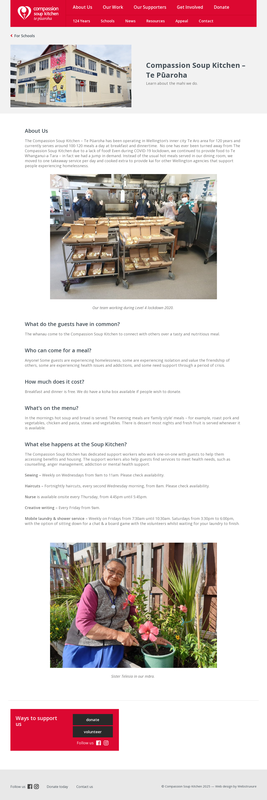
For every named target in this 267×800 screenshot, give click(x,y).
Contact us (84, 786)
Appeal (181, 20)
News (130, 20)
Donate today (57, 786)
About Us (82, 7)
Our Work (113, 7)
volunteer (93, 731)
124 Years (81, 20)
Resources (155, 20)
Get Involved (190, 7)
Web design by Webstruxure (236, 786)
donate (92, 719)
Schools (108, 20)
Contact (206, 20)
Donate (221, 7)
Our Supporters (150, 7)
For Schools (24, 35)
